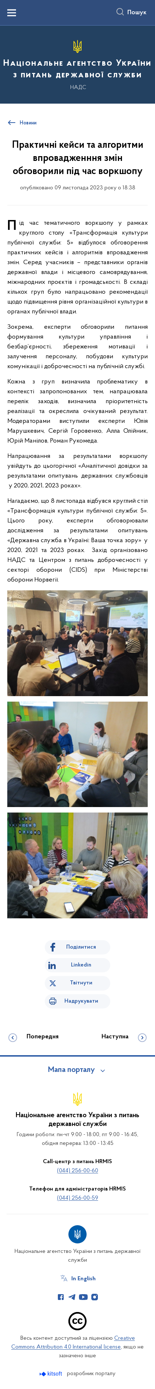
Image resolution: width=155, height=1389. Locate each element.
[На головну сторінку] (77, 63)
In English (83, 1279)
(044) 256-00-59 (77, 1198)
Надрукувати (81, 1001)
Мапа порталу (71, 1070)
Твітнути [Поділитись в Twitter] (81, 983)
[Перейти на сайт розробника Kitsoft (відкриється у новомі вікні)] (51, 1374)
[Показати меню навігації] (11, 13)
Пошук (137, 12)
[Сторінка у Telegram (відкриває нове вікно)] (72, 1297)
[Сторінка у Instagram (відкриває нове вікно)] (94, 1297)
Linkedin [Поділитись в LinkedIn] (81, 965)
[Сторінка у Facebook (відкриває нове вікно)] (60, 1297)
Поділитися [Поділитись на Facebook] (81, 947)
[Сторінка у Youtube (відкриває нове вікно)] (83, 1297)
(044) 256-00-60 (77, 1171)
